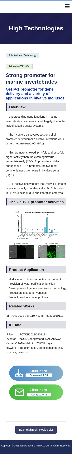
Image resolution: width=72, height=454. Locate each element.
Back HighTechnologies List (36, 429)
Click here (39, 373)
